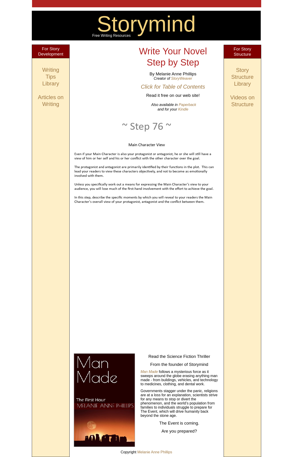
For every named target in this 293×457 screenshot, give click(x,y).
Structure (242, 104)
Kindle (183, 109)
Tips (51, 77)
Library (242, 84)
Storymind (146, 24)
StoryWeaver (181, 78)
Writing (50, 70)
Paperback (187, 105)
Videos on (242, 97)
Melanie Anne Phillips (154, 452)
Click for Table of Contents (173, 87)
